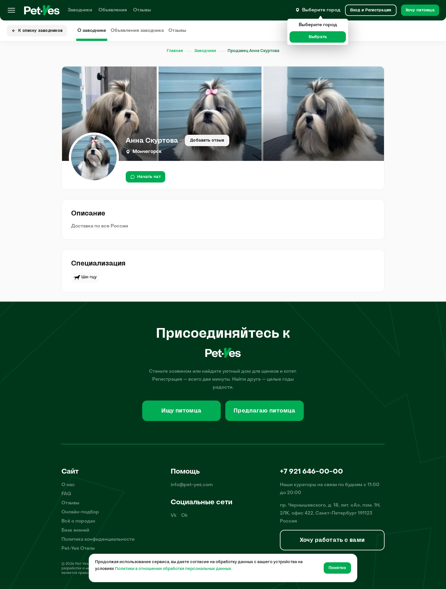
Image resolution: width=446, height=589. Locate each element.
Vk (174, 515)
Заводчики (80, 10)
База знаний (75, 530)
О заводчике (91, 30)
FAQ (66, 494)
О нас (68, 485)
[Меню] (11, 10)
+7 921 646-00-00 (311, 471)
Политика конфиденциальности (98, 539)
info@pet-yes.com (192, 485)
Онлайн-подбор (80, 512)
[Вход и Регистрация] (371, 10)
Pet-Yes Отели (78, 548)
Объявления (112, 10)
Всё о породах (78, 521)
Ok (184, 515)
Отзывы (142, 10)
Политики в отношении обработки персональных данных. (173, 569)
